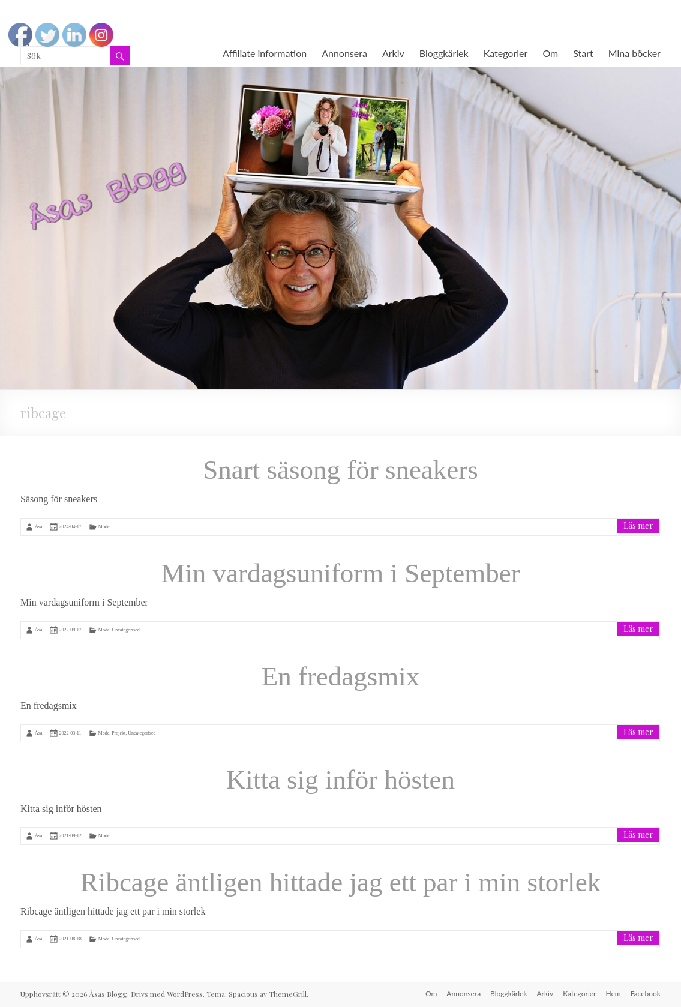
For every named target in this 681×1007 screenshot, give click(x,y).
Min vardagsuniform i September (340, 573)
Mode (104, 526)
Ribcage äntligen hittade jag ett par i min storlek (340, 882)
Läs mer (638, 525)
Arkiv (393, 53)
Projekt (118, 732)
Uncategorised (126, 630)
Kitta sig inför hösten (340, 780)
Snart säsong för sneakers (340, 470)
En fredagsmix (341, 676)
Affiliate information (265, 53)
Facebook (646, 993)
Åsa (38, 526)
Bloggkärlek (444, 53)
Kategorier (506, 53)
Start (583, 53)
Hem (612, 993)
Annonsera (344, 53)
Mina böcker (634, 53)
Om (550, 53)
